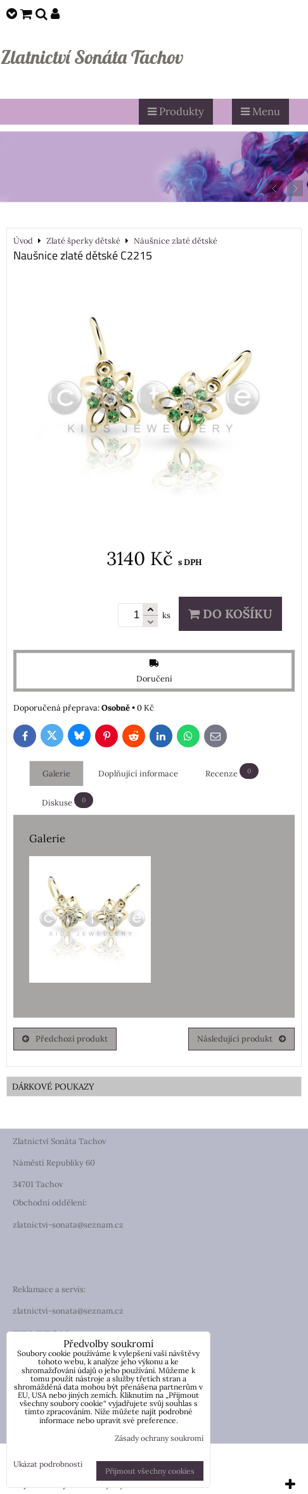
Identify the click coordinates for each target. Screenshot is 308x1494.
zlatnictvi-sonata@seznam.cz (68, 1224)
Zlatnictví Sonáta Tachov (92, 57)
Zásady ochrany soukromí (159, 1438)
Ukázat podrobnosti (47, 1464)
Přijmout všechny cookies (150, 1471)
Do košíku (230, 613)
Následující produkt (241, 1038)
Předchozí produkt (65, 1038)
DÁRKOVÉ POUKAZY (53, 1086)
